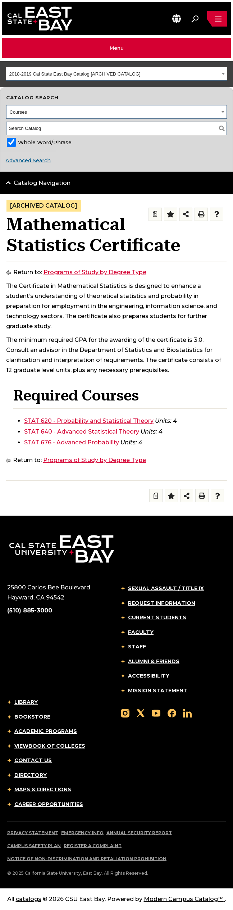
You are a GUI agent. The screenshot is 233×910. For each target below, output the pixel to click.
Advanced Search (28, 160)
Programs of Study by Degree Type (95, 272)
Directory (30, 775)
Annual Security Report (139, 833)
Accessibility (148, 676)
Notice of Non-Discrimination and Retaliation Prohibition (86, 858)
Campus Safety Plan (34, 845)
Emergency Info (82, 833)
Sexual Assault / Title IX (166, 588)
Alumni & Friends (153, 661)
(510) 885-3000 (29, 610)
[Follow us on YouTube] (156, 712)
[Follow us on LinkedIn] (187, 712)
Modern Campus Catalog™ (184, 899)
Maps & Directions (42, 789)
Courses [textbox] (18, 112)
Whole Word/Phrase (45, 142)
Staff (137, 646)
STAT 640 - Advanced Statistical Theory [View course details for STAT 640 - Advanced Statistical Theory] (81, 431)
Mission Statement (157, 690)
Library (26, 702)
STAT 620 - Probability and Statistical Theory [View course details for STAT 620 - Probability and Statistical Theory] (89, 420)
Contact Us (33, 760)
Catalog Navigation (42, 183)
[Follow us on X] (140, 712)
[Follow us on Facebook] (172, 712)
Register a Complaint (93, 845)
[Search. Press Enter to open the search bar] (194, 18)
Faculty (141, 632)
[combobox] (116, 74)
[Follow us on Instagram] (125, 712)
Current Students (157, 617)
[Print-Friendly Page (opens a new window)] (201, 214)
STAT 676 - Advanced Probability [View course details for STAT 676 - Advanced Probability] (71, 442)
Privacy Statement (32, 833)
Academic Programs (45, 731)
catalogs (28, 899)
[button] (176, 18)
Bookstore (32, 717)
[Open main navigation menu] (217, 19)
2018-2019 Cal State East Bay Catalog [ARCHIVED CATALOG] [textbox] (75, 74)
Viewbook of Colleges (49, 746)
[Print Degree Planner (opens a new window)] (155, 214)
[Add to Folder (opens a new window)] (170, 214)
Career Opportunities (48, 804)
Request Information (161, 603)
